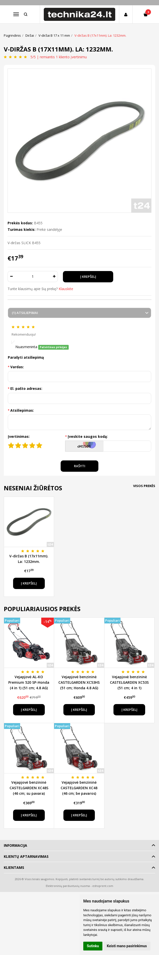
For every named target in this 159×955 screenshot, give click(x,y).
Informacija (15, 845)
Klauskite (66, 288)
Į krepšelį (29, 583)
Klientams (14, 867)
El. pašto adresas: (26, 388)
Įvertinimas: (19, 436)
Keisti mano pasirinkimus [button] (127, 946)
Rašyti (79, 466)
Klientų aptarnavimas (26, 856)
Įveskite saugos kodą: (88, 436)
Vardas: (17, 366)
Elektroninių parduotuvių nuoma (68, 886)
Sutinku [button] (93, 946)
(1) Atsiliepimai (25, 312)
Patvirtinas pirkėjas (53, 347)
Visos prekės (144, 486)
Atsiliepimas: (22, 410)
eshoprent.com (102, 886)
